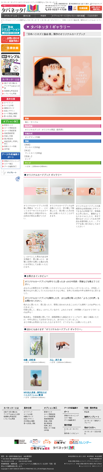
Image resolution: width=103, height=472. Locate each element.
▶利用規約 (90, 456)
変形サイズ (8, 125)
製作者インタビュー (71, 433)
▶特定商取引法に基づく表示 (77, 456)
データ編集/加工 (10, 166)
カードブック (8, 103)
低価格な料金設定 (11, 91)
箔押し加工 (48, 425)
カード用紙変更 (10, 131)
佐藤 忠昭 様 (29, 360)
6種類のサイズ (9, 108)
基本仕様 (10, 99)
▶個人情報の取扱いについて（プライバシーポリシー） (85, 461)
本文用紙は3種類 (29, 421)
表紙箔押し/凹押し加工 (11, 142)
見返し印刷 (8, 136)
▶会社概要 (98, 456)
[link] (7, 181)
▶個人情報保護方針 (96, 458)
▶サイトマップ (97, 466)
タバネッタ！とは (10, 79)
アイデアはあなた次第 (12, 87)
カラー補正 (8, 164)
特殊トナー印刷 (10, 146)
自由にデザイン (9, 111)
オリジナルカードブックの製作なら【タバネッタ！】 (20, 20)
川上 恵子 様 (56, 360)
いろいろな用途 (10, 94)
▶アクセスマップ (69, 463)
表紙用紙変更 (9, 133)
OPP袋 (7, 149)
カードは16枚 (8, 105)
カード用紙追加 (10, 128)
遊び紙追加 (8, 139)
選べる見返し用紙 (10, 116)
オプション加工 (10, 121)
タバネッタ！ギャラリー (50, 20)
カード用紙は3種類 (10, 113)
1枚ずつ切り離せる (10, 83)
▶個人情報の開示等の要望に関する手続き (89, 463)
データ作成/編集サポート (10, 155)
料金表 (86, 412)
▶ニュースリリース (85, 466)
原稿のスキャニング (12, 161)
